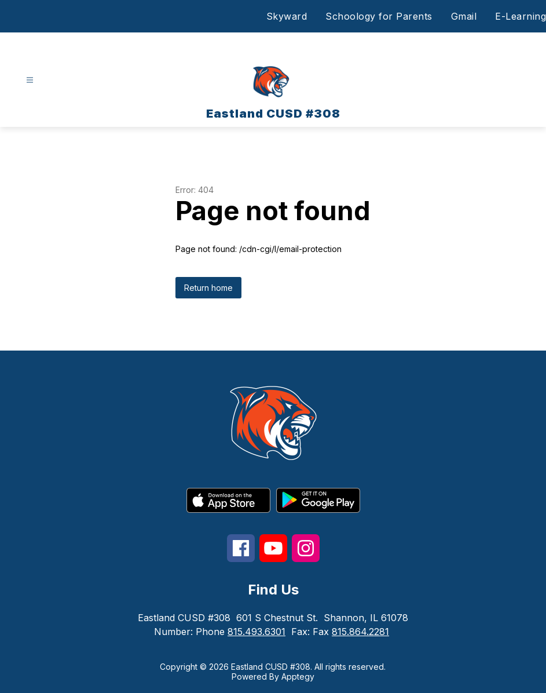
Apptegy (297, 676)
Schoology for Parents (379, 16)
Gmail (464, 16)
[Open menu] (29, 80)
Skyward (286, 16)
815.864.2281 (360, 631)
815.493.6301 (256, 631)
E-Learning (520, 16)
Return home (208, 288)
